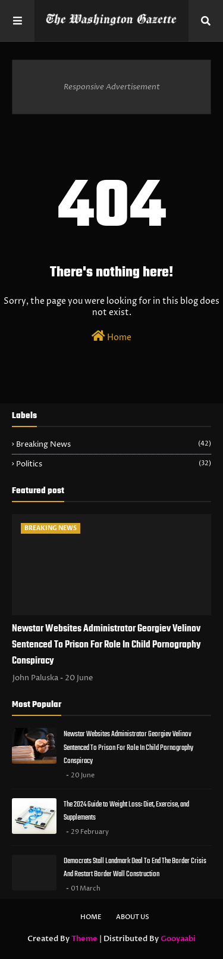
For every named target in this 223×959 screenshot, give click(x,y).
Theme (84, 938)
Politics (113, 464)
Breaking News (113, 444)
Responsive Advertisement (112, 87)
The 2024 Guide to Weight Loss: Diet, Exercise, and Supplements (126, 811)
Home (111, 336)
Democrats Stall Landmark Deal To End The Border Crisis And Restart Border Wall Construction (135, 868)
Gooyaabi (178, 938)
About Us (132, 917)
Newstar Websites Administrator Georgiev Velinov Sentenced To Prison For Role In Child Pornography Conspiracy (106, 645)
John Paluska (35, 677)
